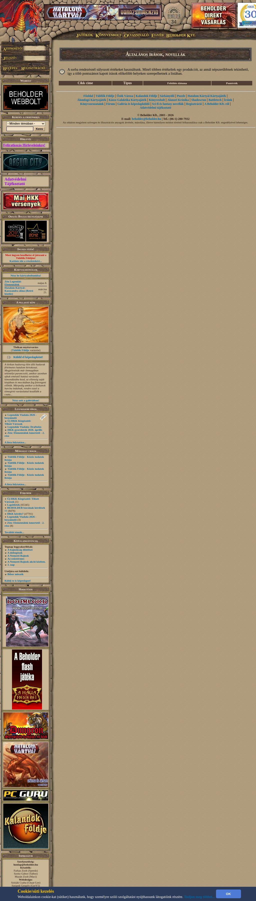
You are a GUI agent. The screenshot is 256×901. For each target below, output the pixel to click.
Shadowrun (198, 100)
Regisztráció (194, 104)
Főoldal (88, 96)
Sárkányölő (167, 96)
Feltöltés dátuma (177, 83)
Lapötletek (13, 504)
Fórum (110, 104)
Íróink (228, 100)
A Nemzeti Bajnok (18, 555)
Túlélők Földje (20, 350)
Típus (127, 83)
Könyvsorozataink (92, 104)
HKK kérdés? (15, 513)
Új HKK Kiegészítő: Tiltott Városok (17, 422)
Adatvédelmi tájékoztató (155, 107)
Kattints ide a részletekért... (26, 260)
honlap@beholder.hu (26, 864)
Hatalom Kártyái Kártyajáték (207, 96)
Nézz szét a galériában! (25, 400)
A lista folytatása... (15, 442)
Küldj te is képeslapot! (17, 580)
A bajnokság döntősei (20, 549)
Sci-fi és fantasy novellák (168, 104)
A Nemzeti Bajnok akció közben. (27, 561)
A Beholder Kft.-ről (216, 104)
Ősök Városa (125, 96)
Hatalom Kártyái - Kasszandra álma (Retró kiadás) (18, 290)
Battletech (215, 100)
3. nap (11, 564)
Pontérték (232, 83)
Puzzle (181, 96)
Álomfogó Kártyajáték (91, 100)
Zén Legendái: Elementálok (13, 283)
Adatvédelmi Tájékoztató (15, 181)
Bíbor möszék (16, 574)
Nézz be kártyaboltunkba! (25, 275)
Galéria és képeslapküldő (134, 104)
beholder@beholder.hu (146, 119)
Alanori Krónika (178, 100)
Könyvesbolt (157, 100)
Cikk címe (85, 83)
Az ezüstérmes (16, 558)
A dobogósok (15, 552)
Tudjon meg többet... (199, 897)
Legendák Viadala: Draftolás (25, 426)
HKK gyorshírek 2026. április (25, 429)
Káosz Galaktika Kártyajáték (127, 100)
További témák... (14, 532)
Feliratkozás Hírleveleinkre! (24, 145)
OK (228, 894)
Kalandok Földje (146, 96)
